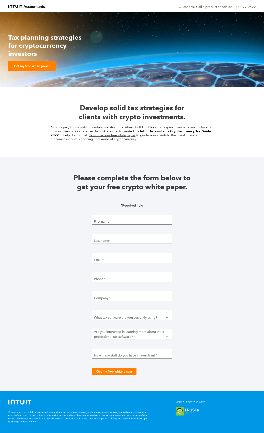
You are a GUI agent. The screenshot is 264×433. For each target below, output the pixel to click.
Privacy (188, 401)
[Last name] (132, 240)
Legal (179, 401)
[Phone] (132, 279)
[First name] (132, 221)
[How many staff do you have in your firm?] (132, 355)
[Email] (132, 260)
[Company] (132, 298)
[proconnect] (26, 6)
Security (200, 401)
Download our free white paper (112, 135)
